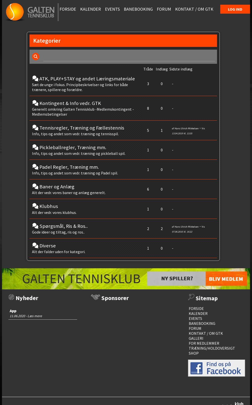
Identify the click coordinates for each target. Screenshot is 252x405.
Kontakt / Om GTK (206, 333)
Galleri (196, 338)
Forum (195, 328)
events (195, 318)
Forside (196, 308)
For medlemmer (204, 343)
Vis (203, 128)
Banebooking (202, 323)
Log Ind (235, 9)
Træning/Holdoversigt (212, 348)
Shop (194, 353)
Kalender (198, 313)
